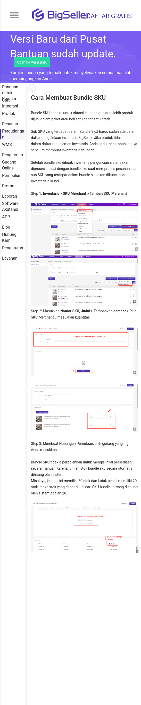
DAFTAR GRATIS (109, 16)
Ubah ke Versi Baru (32, 62)
